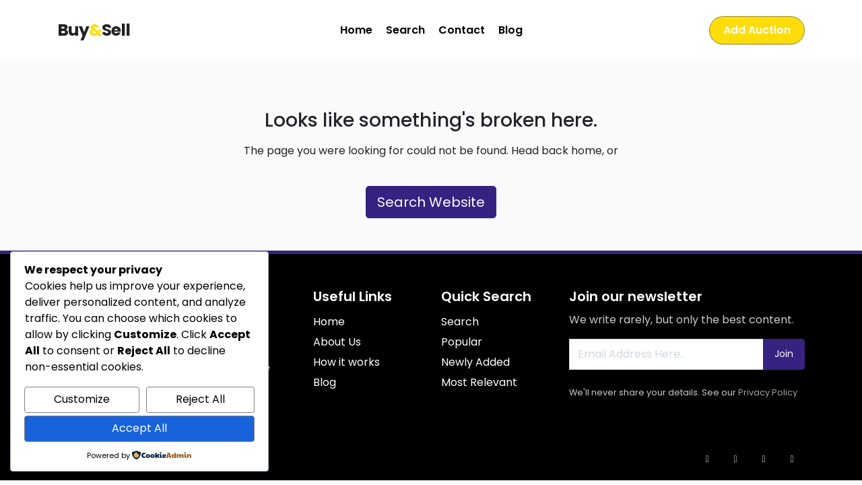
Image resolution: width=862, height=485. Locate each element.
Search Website (431, 202)
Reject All (200, 399)
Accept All (139, 428)
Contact (461, 30)
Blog (510, 30)
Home (356, 30)
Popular (461, 342)
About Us (337, 342)
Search (405, 30)
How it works (346, 362)
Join (783, 353)
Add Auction (757, 30)
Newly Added (475, 362)
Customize (82, 399)
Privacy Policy (767, 392)
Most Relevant (479, 382)
